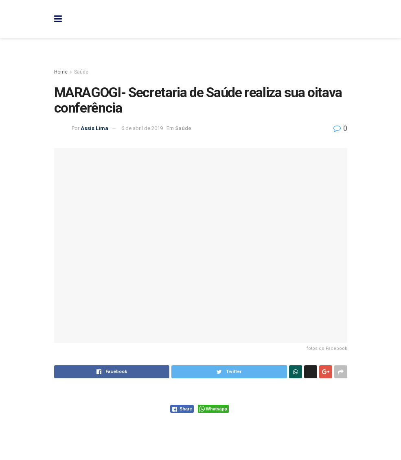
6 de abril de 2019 (142, 128)
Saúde (81, 72)
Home (61, 72)
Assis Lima (94, 128)
